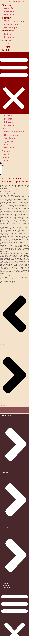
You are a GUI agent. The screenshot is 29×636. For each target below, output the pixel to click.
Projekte (6, 40)
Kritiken (8, 34)
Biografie (9, 8)
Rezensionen (11, 24)
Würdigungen (11, 27)
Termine (6, 47)
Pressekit (9, 14)
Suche (2, 165)
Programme (8, 31)
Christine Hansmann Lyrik (15, 1)
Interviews (9, 11)
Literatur (6, 18)
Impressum (6, 585)
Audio (7, 43)
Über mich (7, 5)
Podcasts (9, 37)
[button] (1, 163)
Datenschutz (7, 587)
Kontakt (6, 50)
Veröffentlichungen (14, 21)
